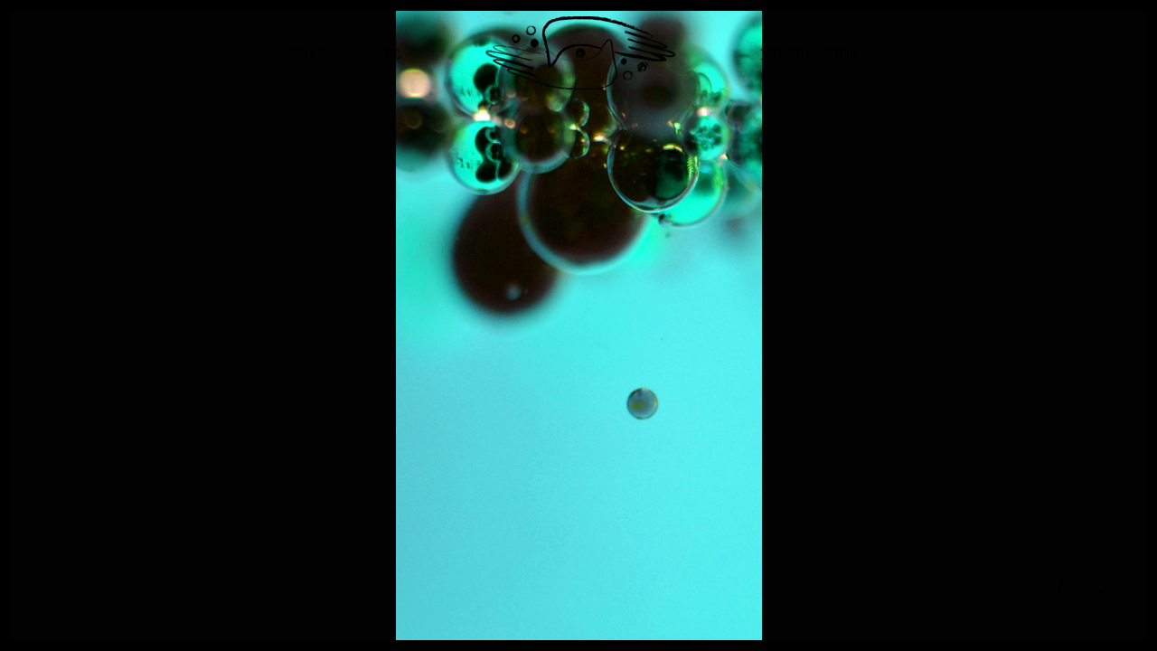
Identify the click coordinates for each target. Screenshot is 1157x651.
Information (809, 67)
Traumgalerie (344, 67)
